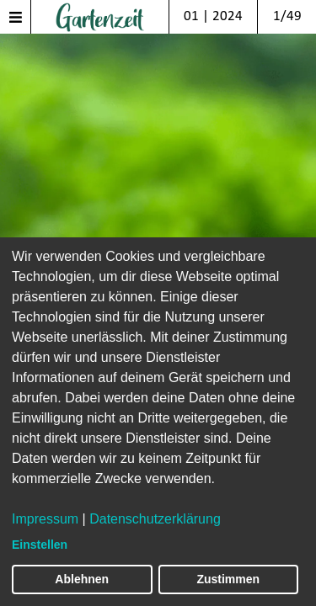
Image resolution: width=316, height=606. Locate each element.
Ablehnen (82, 579)
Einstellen (39, 544)
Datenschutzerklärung (155, 519)
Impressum (45, 519)
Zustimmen (228, 579)
